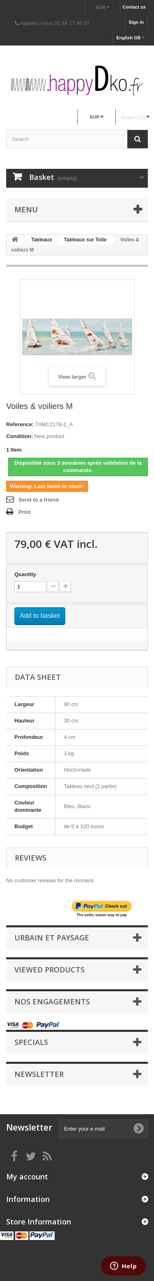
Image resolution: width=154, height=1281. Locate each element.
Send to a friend (38, 500)
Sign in (136, 22)
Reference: (20, 424)
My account (27, 1176)
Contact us (134, 7)
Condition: (19, 436)
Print (24, 512)
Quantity (25, 574)
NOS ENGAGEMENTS (52, 1001)
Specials (31, 1042)
